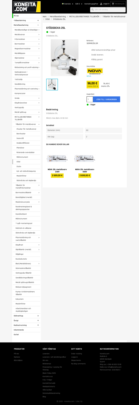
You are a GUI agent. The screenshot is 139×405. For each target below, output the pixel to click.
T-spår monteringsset (24, 223)
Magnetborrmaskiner (23, 48)
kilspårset (19, 245)
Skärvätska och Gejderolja (26, 180)
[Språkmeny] (68, 4)
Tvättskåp (18, 79)
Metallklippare (20, 53)
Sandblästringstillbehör (24, 277)
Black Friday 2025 (49, 373)
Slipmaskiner (19, 58)
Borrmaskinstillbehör (23, 192)
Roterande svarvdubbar (26, 152)
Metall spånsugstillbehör (25, 282)
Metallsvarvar (20, 34)
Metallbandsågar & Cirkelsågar (26, 30)
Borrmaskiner (20, 44)
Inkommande (19, 330)
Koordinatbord (21, 214)
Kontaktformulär (49, 383)
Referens (90, 40)
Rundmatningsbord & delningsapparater (24, 208)
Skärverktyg (18, 316)
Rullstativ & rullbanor (23, 228)
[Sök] (108, 9)
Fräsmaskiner (20, 39)
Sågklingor (20, 254)
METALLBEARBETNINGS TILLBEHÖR (23, 118)
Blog (44, 396)
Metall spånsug (20, 112)
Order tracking (76, 353)
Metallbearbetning (21, 25)
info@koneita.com (114, 367)
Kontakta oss (48, 376)
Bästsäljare (18, 360)
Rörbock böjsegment (23, 287)
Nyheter (17, 357)
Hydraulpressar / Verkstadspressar (21, 73)
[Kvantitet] (90, 99)
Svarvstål (20, 138)
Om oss (45, 360)
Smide (17, 98)
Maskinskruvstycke (23, 202)
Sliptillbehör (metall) (23, 249)
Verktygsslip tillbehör (24, 273)
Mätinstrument (22, 157)
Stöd (18, 162)
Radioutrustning (20, 325)
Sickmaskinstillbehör (23, 268)
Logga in (74, 357)
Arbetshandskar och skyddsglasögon (23, 309)
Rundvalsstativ (21, 259)
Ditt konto (76, 349)
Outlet (16, 334)
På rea (16, 16)
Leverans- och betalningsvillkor (54, 357)
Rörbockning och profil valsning (26, 67)
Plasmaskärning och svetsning (26, 89)
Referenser (47, 363)
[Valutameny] (79, 4)
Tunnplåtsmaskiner (22, 62)
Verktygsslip (19, 107)
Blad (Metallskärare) (23, 263)
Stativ (19, 166)
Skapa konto (76, 360)
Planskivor (20, 148)
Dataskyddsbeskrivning (51, 393)
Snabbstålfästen (23, 143)
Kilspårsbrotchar (21, 103)
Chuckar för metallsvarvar (26, 129)
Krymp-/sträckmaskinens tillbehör (25, 293)
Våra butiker (47, 390)
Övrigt (16, 320)
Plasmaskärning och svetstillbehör (23, 238)
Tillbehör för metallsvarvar (26, 124)
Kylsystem (20, 299)
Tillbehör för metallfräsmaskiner (23, 186)
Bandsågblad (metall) (24, 197)
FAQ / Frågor (47, 380)
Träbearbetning (20, 20)
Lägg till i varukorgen (106, 99)
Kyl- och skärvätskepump (26, 171)
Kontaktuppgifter (91, 4)
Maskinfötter (21, 176)
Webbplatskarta (49, 386)
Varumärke (91, 66)
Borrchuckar (21, 133)
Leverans (46, 353)
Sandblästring (20, 84)
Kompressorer (20, 93)
